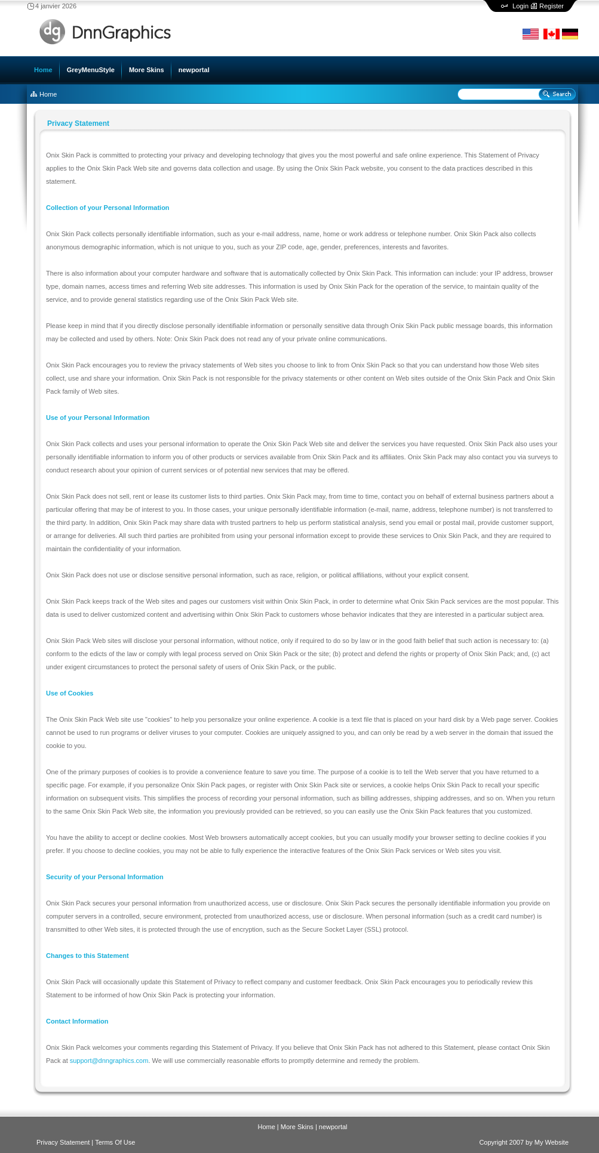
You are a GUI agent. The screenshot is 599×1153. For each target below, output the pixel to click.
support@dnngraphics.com (109, 1060)
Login (520, 6)
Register (551, 6)
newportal (333, 1126)
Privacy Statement (63, 1142)
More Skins (297, 1126)
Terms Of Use (115, 1142)
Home (48, 94)
